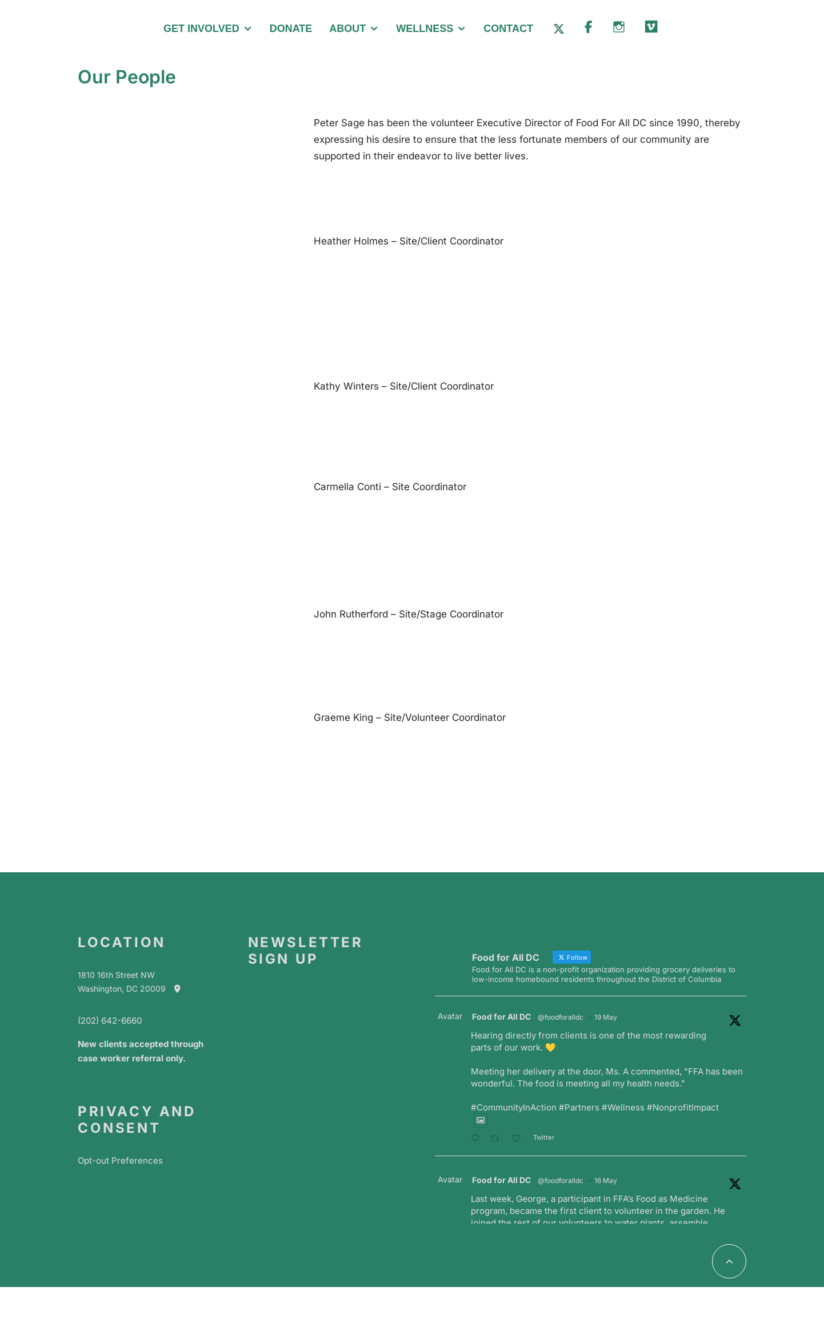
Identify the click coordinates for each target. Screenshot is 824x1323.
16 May (605, 1180)
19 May (605, 1017)
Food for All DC (501, 1016)
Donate (291, 28)
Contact (508, 28)
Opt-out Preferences (120, 1160)
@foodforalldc (560, 1017)
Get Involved (201, 28)
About (347, 28)
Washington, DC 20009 (135, 988)
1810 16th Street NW (116, 975)
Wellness (424, 28)
